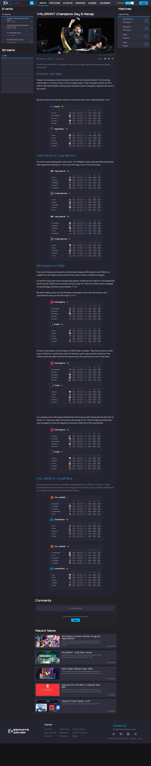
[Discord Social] (128, 757)
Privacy (133, 761)
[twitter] (109, 70)
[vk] (112, 70)
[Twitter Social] (113, 757)
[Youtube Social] (121, 757)
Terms (139, 761)
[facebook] (105, 70)
